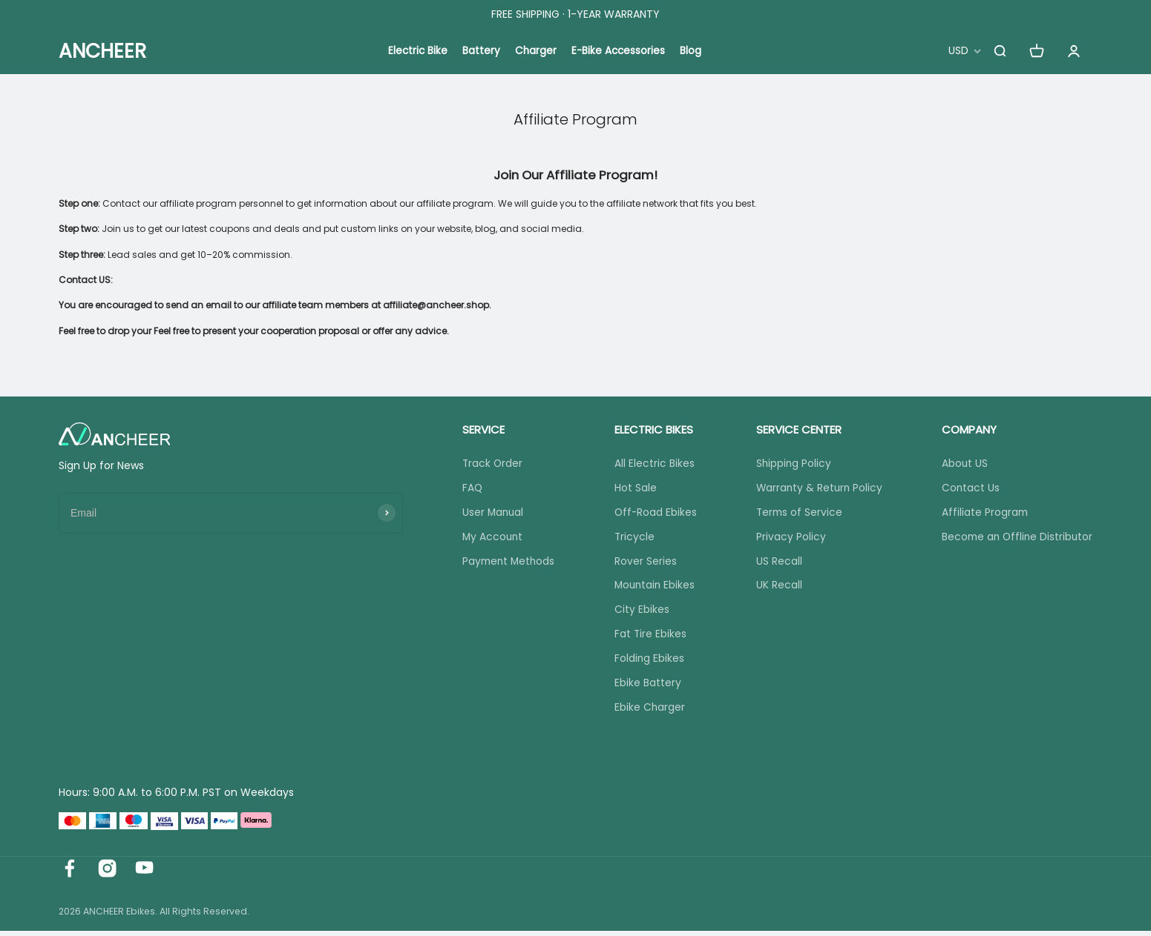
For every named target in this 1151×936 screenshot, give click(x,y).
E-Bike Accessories (619, 51)
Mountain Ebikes (653, 588)
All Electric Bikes (651, 464)
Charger (535, 51)
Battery (480, 51)
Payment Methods (507, 563)
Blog (693, 51)
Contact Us (966, 488)
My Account (490, 538)
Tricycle (631, 538)
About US (960, 464)
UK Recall (775, 588)
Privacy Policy (787, 538)
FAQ (469, 488)
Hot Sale (632, 488)
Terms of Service (796, 513)
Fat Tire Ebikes (647, 638)
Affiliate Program (981, 513)
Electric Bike (416, 51)
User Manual (490, 513)
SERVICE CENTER (794, 429)
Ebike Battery (644, 687)
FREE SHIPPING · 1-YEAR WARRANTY (575, 14)
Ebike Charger (647, 713)
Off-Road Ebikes (653, 513)
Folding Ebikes (646, 662)
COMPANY (964, 429)
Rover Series (642, 563)
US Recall (775, 563)
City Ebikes (638, 612)
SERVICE (480, 429)
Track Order (490, 464)
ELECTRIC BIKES (650, 429)
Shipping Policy (790, 464)
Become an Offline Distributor (1014, 538)
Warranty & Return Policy (816, 488)
